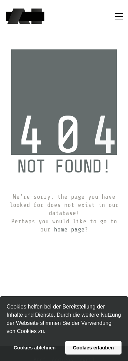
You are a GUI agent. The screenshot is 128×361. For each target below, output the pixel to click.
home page (69, 229)
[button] (48, 332)
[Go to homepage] (25, 16)
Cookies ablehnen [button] (35, 347)
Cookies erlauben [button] (93, 347)
